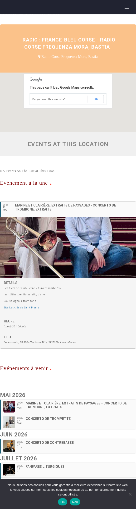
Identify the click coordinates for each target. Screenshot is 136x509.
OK (96, 99)
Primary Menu (127, 7)
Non (75, 502)
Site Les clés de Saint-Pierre (21, 307)
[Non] (130, 494)
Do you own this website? (48, 99)
